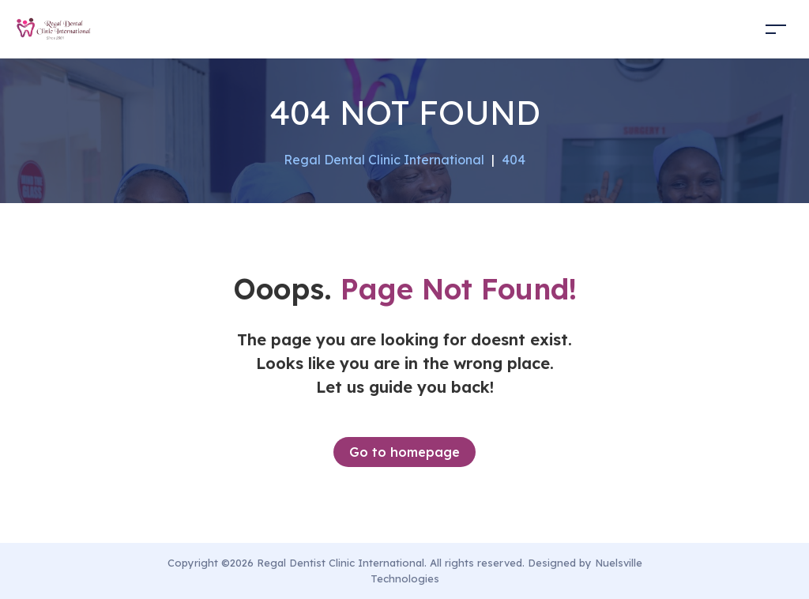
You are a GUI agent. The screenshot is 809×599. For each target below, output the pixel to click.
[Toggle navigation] (775, 29)
